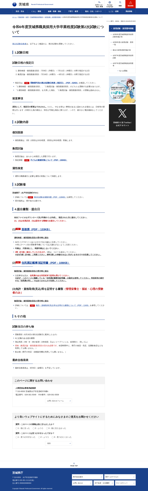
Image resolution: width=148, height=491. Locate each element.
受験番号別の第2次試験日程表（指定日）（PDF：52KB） (54, 83)
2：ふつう (39, 428)
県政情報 (21, 17)
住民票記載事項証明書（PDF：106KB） (46, 262)
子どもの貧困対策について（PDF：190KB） (49, 160)
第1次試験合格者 (19, 44)
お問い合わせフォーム (55, 401)
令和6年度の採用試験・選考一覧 (123, 43)
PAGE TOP (74, 466)
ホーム (14, 17)
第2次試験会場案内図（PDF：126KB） (50, 197)
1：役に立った (24, 428)
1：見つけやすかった (26, 437)
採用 (27, 17)
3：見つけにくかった (63, 437)
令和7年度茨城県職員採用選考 (123, 64)
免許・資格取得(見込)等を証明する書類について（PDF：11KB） (63, 305)
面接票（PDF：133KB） (36, 229)
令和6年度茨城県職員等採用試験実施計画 (123, 36)
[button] (110, 4)
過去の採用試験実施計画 (122, 50)
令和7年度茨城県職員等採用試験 (123, 57)
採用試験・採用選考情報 (53, 17)
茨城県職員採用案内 (36, 17)
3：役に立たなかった (57, 428)
